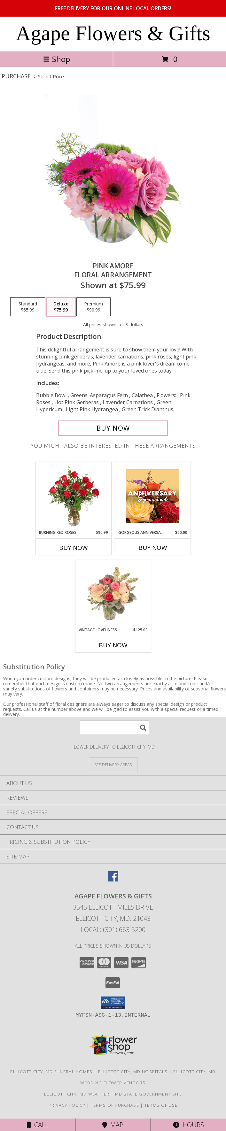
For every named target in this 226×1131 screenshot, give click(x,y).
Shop (56, 59)
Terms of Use (161, 1105)
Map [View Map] (112, 1124)
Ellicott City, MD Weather (77, 1094)
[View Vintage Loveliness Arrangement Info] (113, 593)
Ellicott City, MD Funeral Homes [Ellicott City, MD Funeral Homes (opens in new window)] (51, 1071)
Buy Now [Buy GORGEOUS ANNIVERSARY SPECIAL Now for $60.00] (152, 547)
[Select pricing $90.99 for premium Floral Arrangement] (93, 307)
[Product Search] (114, 727)
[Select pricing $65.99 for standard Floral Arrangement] (28, 307)
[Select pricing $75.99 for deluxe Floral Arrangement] (61, 307)
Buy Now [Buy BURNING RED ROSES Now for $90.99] (73, 547)
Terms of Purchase (115, 1105)
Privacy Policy (67, 1105)
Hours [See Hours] (188, 1124)
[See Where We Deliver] (113, 764)
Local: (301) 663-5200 (113, 929)
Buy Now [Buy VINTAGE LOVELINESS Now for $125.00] (113, 645)
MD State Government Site (148, 1094)
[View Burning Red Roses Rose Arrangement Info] (73, 496)
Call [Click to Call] (37, 1124)
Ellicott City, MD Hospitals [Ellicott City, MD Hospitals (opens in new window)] (133, 1071)
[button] (113, 1002)
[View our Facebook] (113, 879)
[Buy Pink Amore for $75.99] (113, 428)
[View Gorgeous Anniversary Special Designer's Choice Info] (152, 496)
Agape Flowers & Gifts (113, 33)
